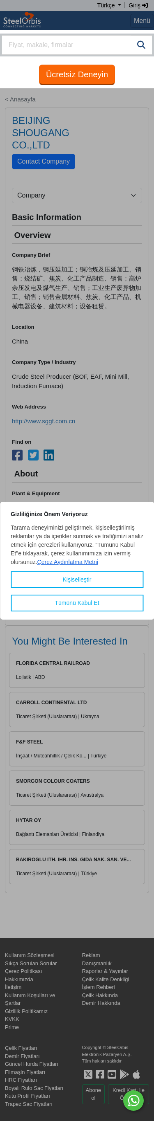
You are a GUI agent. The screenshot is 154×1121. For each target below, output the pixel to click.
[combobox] (77, 45)
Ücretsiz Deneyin (77, 74)
